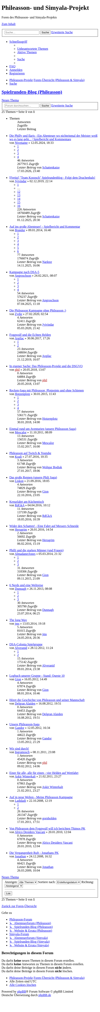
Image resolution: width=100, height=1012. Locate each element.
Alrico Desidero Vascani (30, 832)
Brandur (20, 230)
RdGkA (19, 505)
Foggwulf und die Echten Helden (30, 334)
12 (18, 191)
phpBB (21, 991)
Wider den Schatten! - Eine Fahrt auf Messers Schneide (44, 526)
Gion (45, 491)
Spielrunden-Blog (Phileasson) (32, 91)
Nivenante (21, 142)
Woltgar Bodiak (52, 467)
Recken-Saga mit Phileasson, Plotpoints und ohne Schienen (46, 390)
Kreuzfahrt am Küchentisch (26, 501)
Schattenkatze (51, 167)
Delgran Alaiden (25, 703)
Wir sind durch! (19, 748)
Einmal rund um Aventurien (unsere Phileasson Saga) (42, 428)
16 (18, 205)
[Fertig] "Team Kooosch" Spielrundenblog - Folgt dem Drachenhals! (52, 177)
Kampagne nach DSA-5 (24, 272)
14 (18, 198)
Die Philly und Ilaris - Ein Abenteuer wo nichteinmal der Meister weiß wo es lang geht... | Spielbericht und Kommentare (53, 137)
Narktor (47, 262)
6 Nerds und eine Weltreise (26, 585)
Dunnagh (20, 588)
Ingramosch (22, 752)
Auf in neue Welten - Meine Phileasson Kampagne (41, 797)
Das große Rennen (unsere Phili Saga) (33, 477)
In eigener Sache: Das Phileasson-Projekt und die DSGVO (46, 366)
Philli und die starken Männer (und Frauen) (36, 550)
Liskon (19, 481)
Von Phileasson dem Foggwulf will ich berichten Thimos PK (47, 828)
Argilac (19, 338)
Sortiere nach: (59, 882)
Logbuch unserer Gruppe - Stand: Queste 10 (37, 675)
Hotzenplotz (22, 394)
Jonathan (20, 856)
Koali (18, 456)
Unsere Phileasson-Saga (24, 724)
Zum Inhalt (9, 24)
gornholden (49, 818)
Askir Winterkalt (25, 776)
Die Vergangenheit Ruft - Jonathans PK (34, 852)
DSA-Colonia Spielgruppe (25, 644)
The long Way (18, 620)
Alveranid (21, 648)
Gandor (19, 727)
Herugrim (21, 529)
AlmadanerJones (25, 553)
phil (17, 369)
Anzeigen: (21, 882)
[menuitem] (32, 48)
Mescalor (21, 432)
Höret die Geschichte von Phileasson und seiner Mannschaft (47, 700)
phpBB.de (44, 995)
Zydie (18, 314)
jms (17, 623)
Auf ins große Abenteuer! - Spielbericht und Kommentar (44, 226)
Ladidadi (20, 800)
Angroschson (23, 275)
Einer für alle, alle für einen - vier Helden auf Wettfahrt (43, 773)
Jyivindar (21, 181)
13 (18, 195)
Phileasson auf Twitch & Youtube (30, 453)
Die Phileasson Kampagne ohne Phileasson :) (37, 310)
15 (18, 202)
